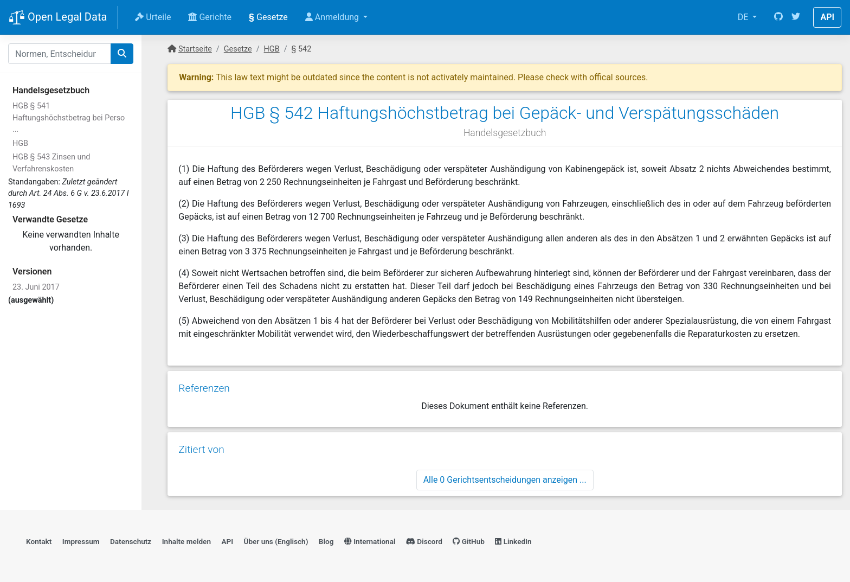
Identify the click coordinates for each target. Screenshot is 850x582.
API (827, 17)
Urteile (153, 17)
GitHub (469, 541)
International (370, 541)
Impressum (81, 541)
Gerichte (209, 17)
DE (744, 17)
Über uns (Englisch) (276, 541)
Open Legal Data (58, 18)
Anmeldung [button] (333, 17)
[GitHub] (778, 17)
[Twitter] (795, 17)
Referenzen (204, 388)
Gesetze (268, 17)
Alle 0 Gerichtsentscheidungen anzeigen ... (505, 480)
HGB (20, 143)
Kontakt (38, 541)
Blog (326, 541)
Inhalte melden (186, 541)
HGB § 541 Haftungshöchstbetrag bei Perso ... (68, 117)
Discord (424, 541)
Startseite (195, 49)
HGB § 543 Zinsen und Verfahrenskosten (51, 163)
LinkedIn (513, 541)
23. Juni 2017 (36, 287)
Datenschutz (130, 541)
